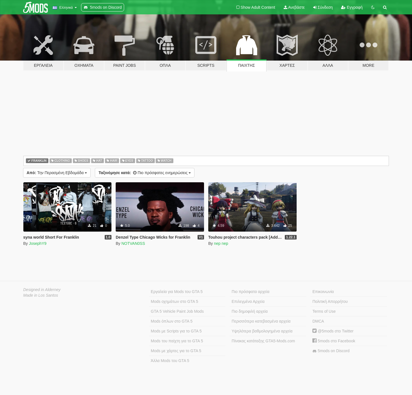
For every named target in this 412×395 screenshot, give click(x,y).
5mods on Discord (331, 351)
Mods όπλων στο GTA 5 (171, 321)
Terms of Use (323, 311)
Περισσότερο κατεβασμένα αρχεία (261, 321)
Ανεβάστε (294, 7)
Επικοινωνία (323, 291)
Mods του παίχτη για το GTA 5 (177, 341)
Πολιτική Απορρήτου (330, 301)
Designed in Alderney (42, 289)
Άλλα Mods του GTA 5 (170, 360)
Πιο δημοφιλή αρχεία (250, 311)
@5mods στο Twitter (332, 331)
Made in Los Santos (40, 295)
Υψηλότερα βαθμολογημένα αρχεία (262, 331)
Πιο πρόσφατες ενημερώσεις (144, 172)
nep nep (221, 243)
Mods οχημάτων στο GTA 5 (174, 301)
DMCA (318, 321)
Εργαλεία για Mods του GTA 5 (177, 291)
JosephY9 (37, 243)
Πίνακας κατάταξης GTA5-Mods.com (263, 341)
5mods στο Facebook (333, 340)
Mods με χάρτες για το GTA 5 (176, 351)
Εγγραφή (351, 7)
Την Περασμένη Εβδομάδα (57, 172)
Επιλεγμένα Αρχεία (248, 301)
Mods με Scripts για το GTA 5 (176, 331)
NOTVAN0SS (133, 243)
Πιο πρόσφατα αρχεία (250, 291)
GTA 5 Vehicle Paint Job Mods (177, 311)
